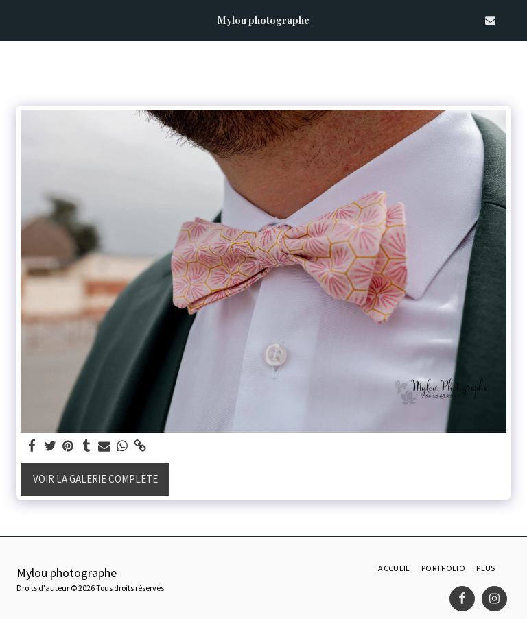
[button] (15, 19)
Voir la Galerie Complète (95, 478)
